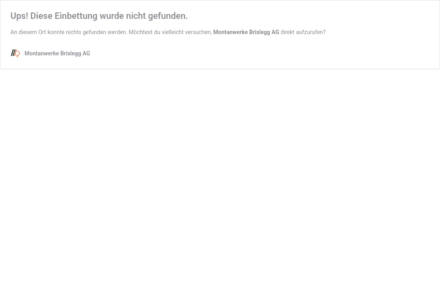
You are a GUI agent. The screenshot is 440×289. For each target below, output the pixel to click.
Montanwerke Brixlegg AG (246, 32)
